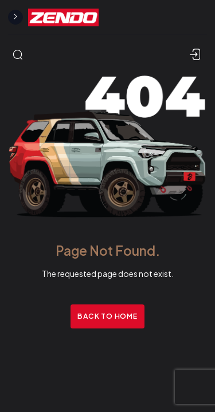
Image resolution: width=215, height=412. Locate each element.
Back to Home (107, 315)
